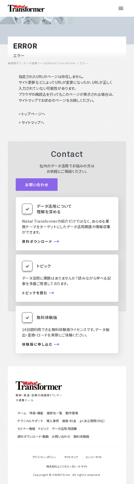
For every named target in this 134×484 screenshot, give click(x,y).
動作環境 (71, 413)
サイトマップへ (32, 122)
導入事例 (52, 420)
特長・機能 (36, 413)
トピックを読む (34, 293)
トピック (43, 428)
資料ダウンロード (37, 241)
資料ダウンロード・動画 (33, 436)
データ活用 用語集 (64, 428)
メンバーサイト (94, 457)
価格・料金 (69, 420)
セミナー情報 (26, 428)
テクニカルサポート (30, 420)
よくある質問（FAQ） (92, 420)
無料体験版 (81, 436)
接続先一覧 (54, 413)
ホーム (21, 413)
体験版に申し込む (37, 344)
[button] (121, 8)
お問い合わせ (36, 184)
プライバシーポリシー (44, 457)
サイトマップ (71, 457)
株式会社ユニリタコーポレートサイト (67, 466)
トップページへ (33, 113)
